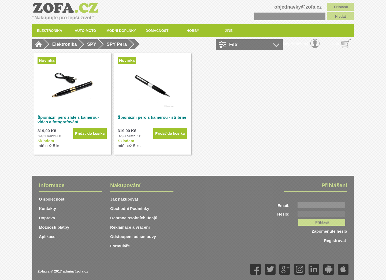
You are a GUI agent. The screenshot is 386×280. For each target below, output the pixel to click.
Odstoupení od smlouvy (133, 236)
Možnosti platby (54, 227)
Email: (283, 205)
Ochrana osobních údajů (133, 218)
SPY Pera (117, 44)
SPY (91, 44)
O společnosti (52, 199)
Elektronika (64, 44)
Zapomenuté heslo (329, 231)
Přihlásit (341, 7)
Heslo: (283, 214)
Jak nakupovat (124, 199)
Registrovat (335, 240)
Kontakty (47, 208)
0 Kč (335, 44)
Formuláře (120, 246)
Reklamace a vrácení (130, 227)
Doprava (47, 218)
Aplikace (47, 236)
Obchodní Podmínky (129, 208)
